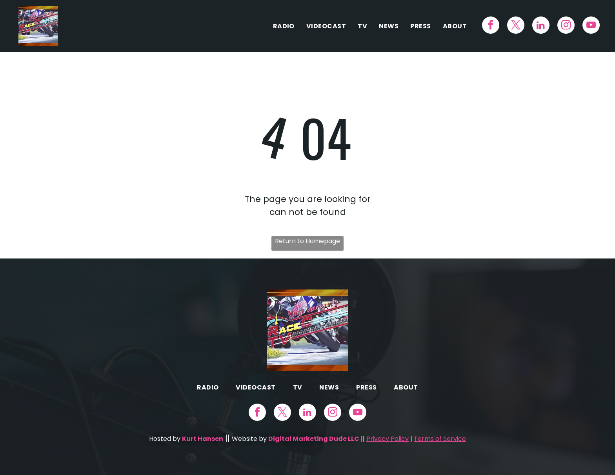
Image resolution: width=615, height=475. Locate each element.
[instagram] (566, 26)
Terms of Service (440, 438)
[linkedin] (540, 26)
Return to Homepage (307, 241)
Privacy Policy (387, 438)
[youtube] (591, 26)
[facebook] (490, 26)
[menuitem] (283, 26)
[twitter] (515, 26)
